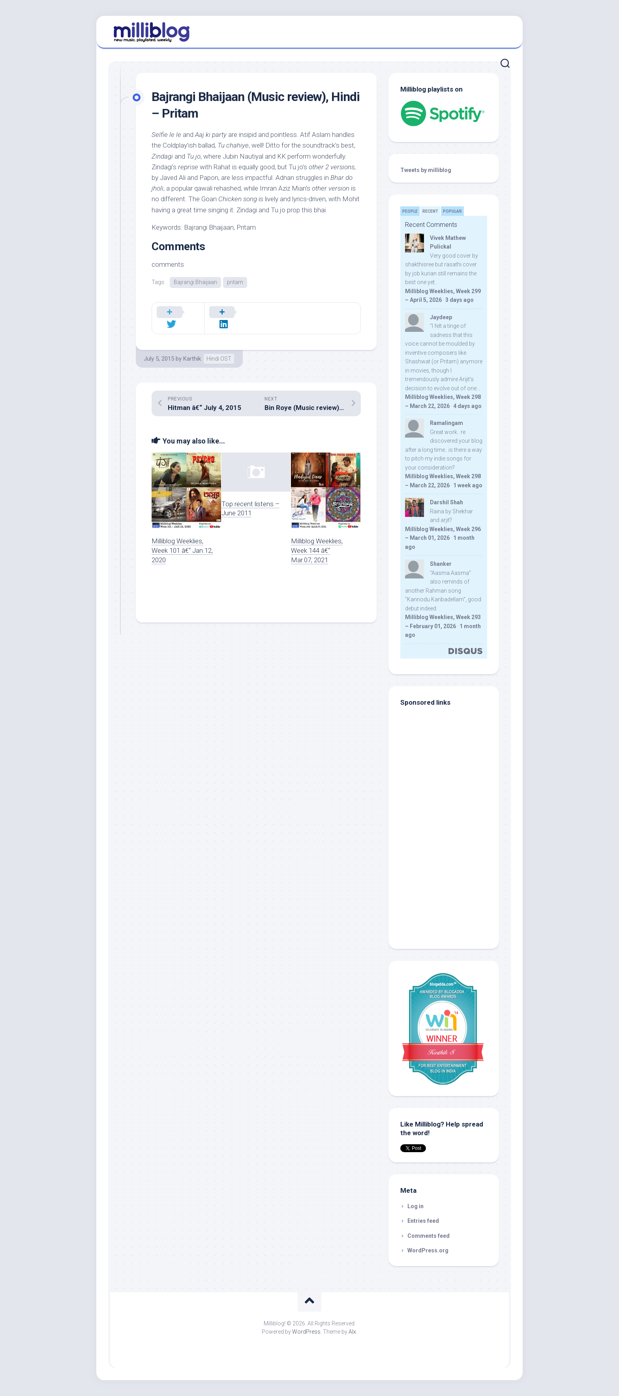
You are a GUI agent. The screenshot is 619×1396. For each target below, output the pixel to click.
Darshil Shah (446, 502)
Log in (415, 1206)
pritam (235, 282)
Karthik (192, 348)
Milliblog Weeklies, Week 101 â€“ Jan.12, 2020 (182, 540)
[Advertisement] (449, 884)
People (410, 211)
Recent (430, 211)
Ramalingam (446, 423)
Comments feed (428, 1236)
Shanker (441, 564)
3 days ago (459, 300)
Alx (352, 1332)
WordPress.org (427, 1250)
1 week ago (467, 485)
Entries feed (423, 1221)
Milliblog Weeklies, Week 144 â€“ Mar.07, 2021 (317, 540)
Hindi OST (218, 348)
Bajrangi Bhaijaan (195, 282)
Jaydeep (441, 317)
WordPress (306, 1332)
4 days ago (467, 406)
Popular (452, 211)
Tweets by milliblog (425, 170)
